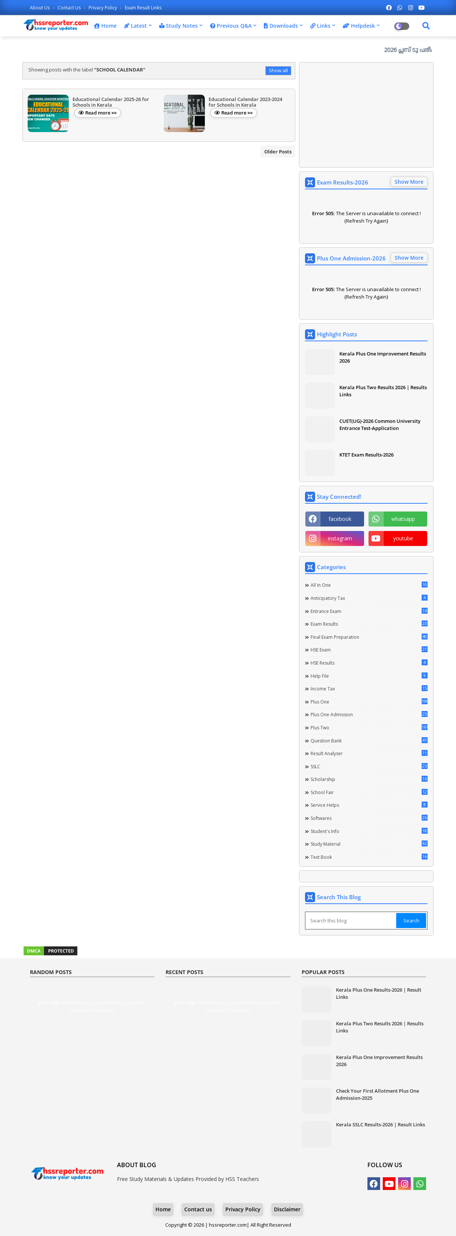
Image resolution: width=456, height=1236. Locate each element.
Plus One (369, 701)
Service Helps (369, 805)
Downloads (281, 25)
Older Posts (278, 151)
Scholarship (369, 779)
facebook (340, 518)
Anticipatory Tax (369, 598)
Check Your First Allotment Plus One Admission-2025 (377, 1094)
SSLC (369, 766)
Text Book (369, 857)
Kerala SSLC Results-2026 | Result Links (380, 1124)
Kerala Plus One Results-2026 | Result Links (378, 993)
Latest (135, 25)
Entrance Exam (369, 611)
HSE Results (369, 662)
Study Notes (178, 25)
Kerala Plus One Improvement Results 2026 (382, 357)
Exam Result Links (143, 7)
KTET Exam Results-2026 (366, 454)
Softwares (369, 818)
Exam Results (369, 623)
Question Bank (369, 740)
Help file (369, 675)
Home (105, 25)
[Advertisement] (366, 115)
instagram (340, 538)
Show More (409, 181)
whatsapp (403, 518)
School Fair (369, 792)
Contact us (70, 7)
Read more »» (101, 112)
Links (320, 25)
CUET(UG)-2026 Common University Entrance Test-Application (379, 424)
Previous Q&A (231, 25)
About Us (40, 7)
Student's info (369, 831)
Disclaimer (287, 1209)
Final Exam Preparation (369, 637)
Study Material (369, 843)
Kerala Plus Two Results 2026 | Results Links (383, 390)
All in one (369, 585)
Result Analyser (369, 753)
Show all (278, 70)
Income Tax (369, 688)
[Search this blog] (351, 920)
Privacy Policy (103, 7)
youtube (403, 538)
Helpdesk (359, 25)
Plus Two (369, 727)
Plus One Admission (369, 714)
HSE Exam (369, 649)
